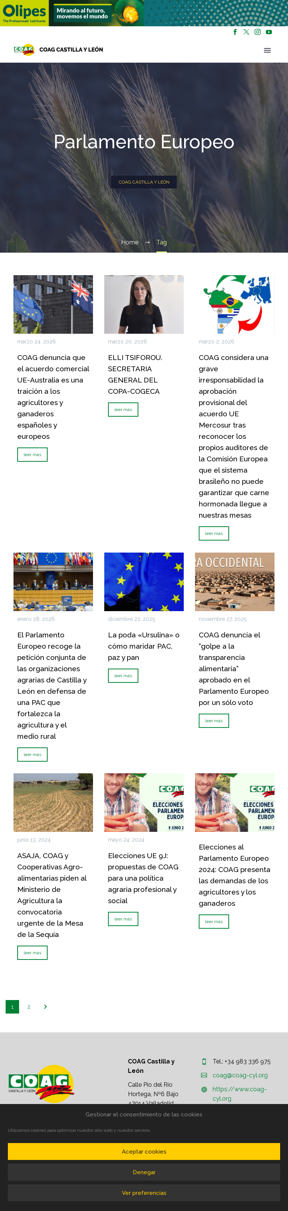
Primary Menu (267, 50)
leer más (32, 454)
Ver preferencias (144, 1193)
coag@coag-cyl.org (240, 1075)
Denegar (144, 1172)
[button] (72, 13)
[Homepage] (58, 50)
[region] (72, 13)
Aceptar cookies (144, 1151)
